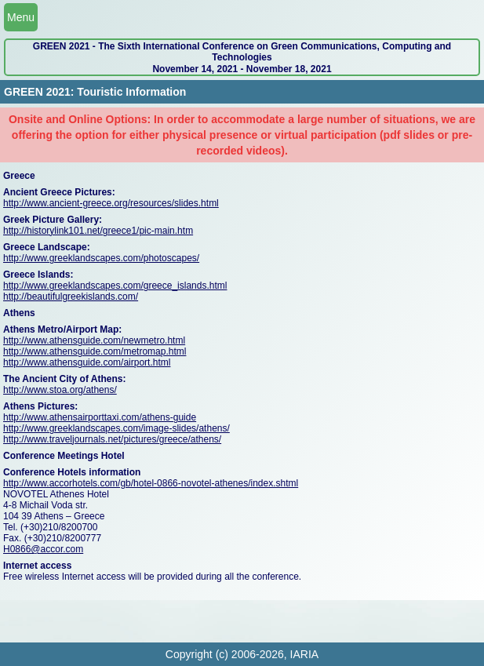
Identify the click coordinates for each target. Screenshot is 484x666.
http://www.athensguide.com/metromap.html (94, 351)
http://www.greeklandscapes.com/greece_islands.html (115, 285)
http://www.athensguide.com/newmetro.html (94, 340)
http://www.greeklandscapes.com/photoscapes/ (101, 258)
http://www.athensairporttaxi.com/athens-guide (99, 417)
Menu (21, 17)
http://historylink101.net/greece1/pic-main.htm (98, 230)
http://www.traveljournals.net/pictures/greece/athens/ (112, 439)
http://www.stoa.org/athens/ (60, 389)
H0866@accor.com (43, 549)
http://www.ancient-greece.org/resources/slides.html (111, 203)
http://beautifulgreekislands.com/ (70, 296)
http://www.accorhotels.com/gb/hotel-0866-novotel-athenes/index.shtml (150, 483)
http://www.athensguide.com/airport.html (86, 362)
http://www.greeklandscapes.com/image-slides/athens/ (116, 428)
